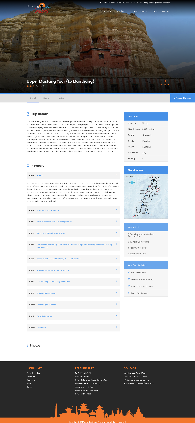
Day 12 (32, 327)
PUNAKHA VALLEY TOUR (83, 373)
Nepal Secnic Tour (137, 254)
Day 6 (31, 259)
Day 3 (31, 222)
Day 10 (32, 304)
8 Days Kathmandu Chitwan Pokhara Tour (141, 235)
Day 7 (31, 270)
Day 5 (31, 244)
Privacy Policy (32, 376)
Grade (131, 141)
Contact (166, 11)
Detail (33, 98)
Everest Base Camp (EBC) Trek (86, 390)
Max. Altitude (134, 129)
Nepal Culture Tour (137, 248)
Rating (131, 135)
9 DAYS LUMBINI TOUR (138, 242)
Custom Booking (140, 11)
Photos (61, 98)
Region (131, 147)
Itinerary (47, 98)
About (29, 383)
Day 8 (31, 282)
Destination (122, 11)
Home (95, 11)
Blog (155, 11)
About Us (108, 11)
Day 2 (31, 210)
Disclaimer (31, 380)
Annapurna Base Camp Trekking (87, 383)
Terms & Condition (34, 373)
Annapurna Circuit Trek (84, 387)
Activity (131, 158)
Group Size (133, 153)
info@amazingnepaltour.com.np (157, 2)
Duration (132, 123)
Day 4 (31, 233)
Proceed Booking (183, 98)
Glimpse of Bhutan (82, 376)
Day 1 (31, 175)
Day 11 (31, 316)
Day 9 (31, 293)
